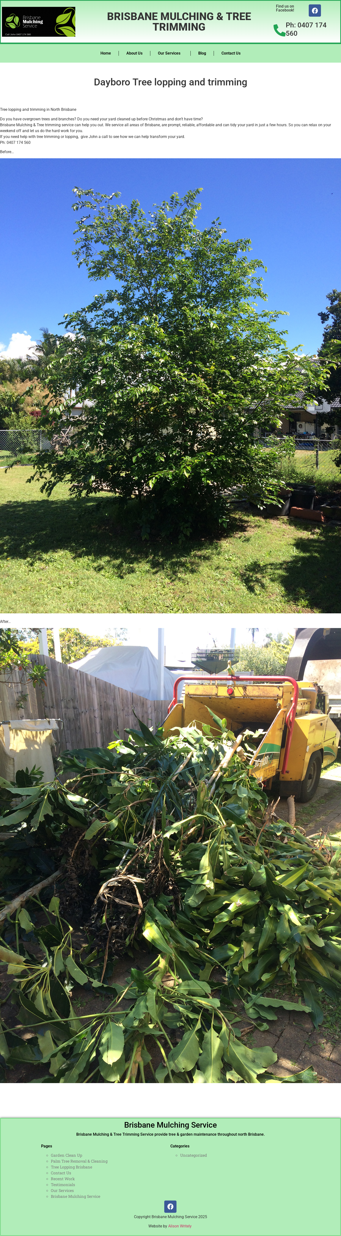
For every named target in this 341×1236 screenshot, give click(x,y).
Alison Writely (180, 1226)
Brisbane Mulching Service (170, 1125)
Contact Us (231, 53)
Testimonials (63, 1184)
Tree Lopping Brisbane (71, 1166)
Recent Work (63, 1178)
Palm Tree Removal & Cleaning (79, 1161)
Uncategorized (193, 1155)
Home (105, 53)
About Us (134, 53)
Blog (202, 53)
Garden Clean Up (66, 1155)
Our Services (170, 53)
